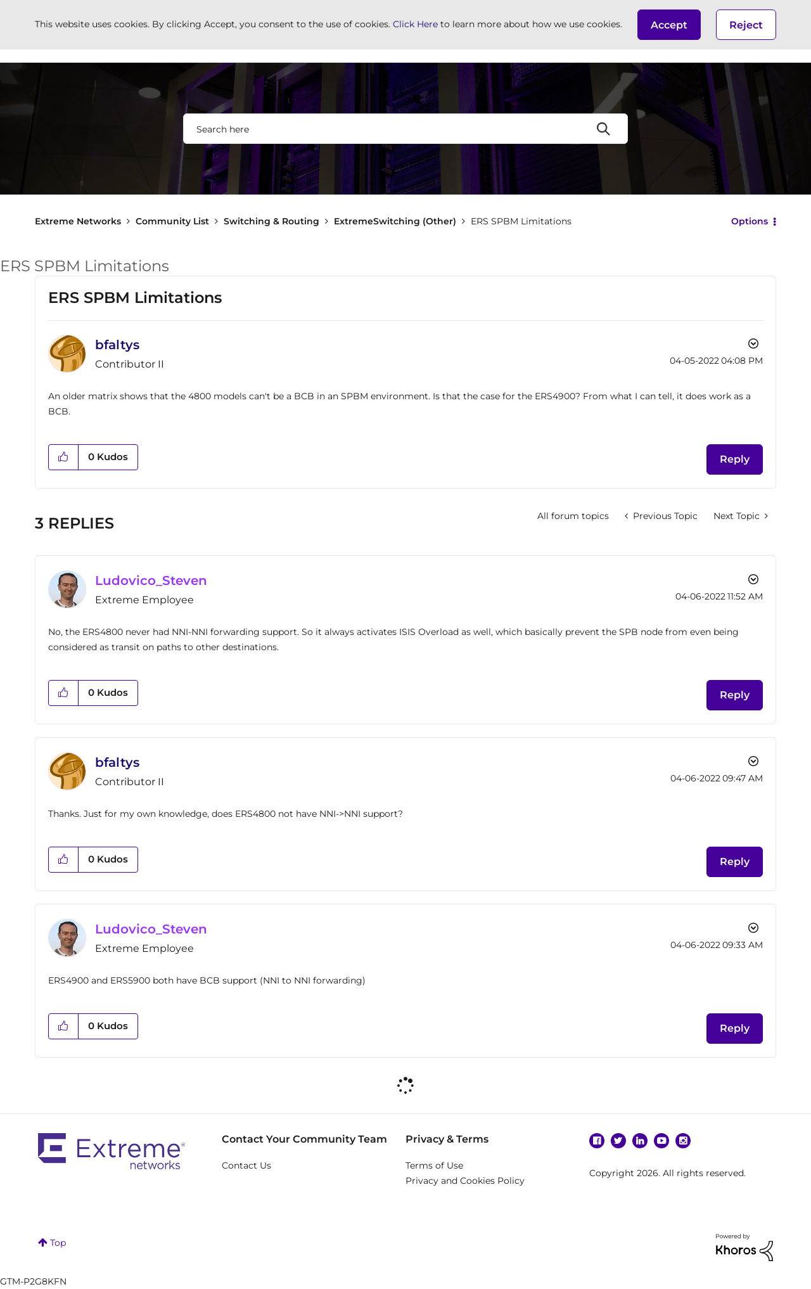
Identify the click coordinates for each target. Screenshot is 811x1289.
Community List (172, 221)
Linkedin (640, 1140)
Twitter (618, 1140)
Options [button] (749, 221)
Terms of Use (434, 1165)
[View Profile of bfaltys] (117, 344)
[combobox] (405, 128)
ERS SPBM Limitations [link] (521, 221)
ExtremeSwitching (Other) (395, 221)
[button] (669, 25)
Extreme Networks (78, 221)
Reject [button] (746, 25)
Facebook (596, 1140)
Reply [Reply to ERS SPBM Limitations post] (735, 459)
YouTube (661, 1140)
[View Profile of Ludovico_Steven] (151, 580)
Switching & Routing (271, 221)
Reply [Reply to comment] (735, 695)
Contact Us (246, 1165)
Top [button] (58, 1242)
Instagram (683, 1140)
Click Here (415, 24)
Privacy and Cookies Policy (465, 1180)
